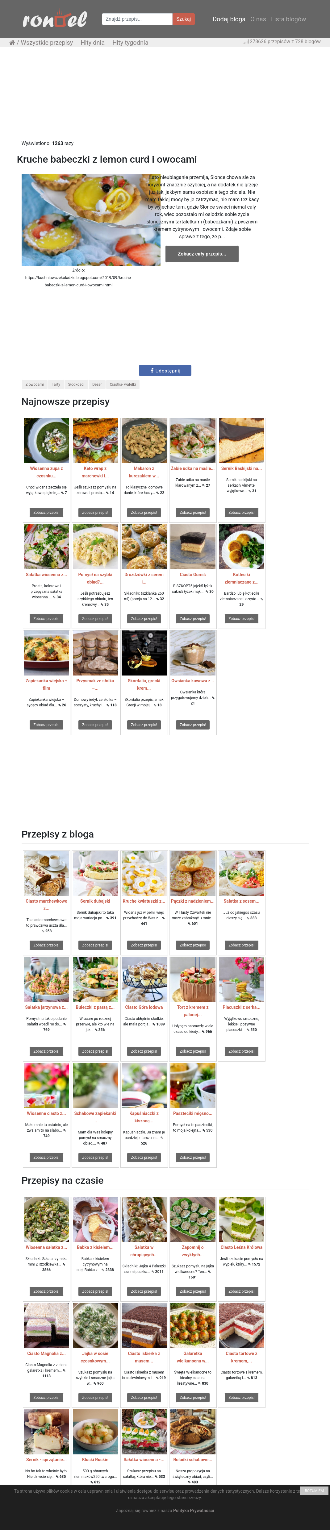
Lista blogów (288, 19)
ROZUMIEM (314, 1491)
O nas (258, 19)
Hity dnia (93, 42)
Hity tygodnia (130, 42)
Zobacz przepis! (46, 512)
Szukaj (184, 19)
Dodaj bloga (229, 19)
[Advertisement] (165, 96)
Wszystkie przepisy (47, 42)
